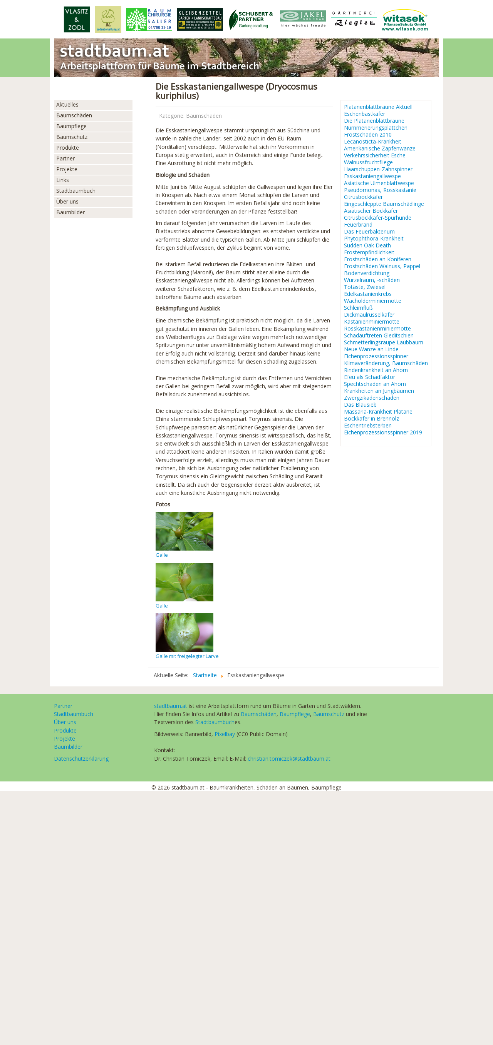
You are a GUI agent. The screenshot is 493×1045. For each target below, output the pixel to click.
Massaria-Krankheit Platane (378, 411)
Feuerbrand (358, 224)
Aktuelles (67, 104)
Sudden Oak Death (367, 245)
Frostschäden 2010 (368, 134)
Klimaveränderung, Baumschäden (386, 363)
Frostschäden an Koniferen (377, 259)
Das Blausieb (360, 404)
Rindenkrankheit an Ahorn (376, 370)
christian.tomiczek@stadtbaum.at (289, 758)
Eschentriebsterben (368, 425)
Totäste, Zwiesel (365, 287)
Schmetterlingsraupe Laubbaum (383, 342)
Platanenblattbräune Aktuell (378, 106)
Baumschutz (71, 136)
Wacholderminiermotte (372, 300)
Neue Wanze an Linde (371, 349)
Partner (65, 158)
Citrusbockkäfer (363, 197)
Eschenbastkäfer (364, 113)
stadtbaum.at (170, 705)
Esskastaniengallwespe (372, 176)
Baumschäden (74, 115)
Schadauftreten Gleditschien (379, 335)
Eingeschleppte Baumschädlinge (384, 203)
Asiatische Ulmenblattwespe (379, 183)
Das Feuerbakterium (369, 231)
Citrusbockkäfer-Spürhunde (377, 217)
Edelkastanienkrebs (368, 293)
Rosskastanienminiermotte (377, 328)
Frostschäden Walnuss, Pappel (382, 266)
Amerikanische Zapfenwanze (380, 148)
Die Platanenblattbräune (374, 120)
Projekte (66, 169)
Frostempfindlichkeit (369, 252)
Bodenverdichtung (366, 273)
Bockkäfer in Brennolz (371, 418)
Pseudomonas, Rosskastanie (380, 190)
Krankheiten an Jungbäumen (379, 390)
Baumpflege (71, 126)
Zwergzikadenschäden (371, 397)
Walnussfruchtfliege (368, 162)
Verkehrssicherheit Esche (375, 155)
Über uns (67, 201)
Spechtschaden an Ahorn (375, 384)
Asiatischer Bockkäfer (371, 210)
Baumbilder (70, 212)
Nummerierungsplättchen (375, 127)
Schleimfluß (358, 307)
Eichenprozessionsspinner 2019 (383, 432)
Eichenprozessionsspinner (376, 356)
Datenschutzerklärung (81, 758)
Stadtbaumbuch (76, 190)
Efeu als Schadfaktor (369, 377)
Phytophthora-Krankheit (374, 238)
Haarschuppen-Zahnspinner (378, 169)
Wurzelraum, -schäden (372, 280)
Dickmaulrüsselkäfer (369, 314)
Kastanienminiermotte (371, 321)
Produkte (67, 147)
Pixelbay (225, 734)
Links (62, 180)
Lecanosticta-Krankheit (372, 141)
